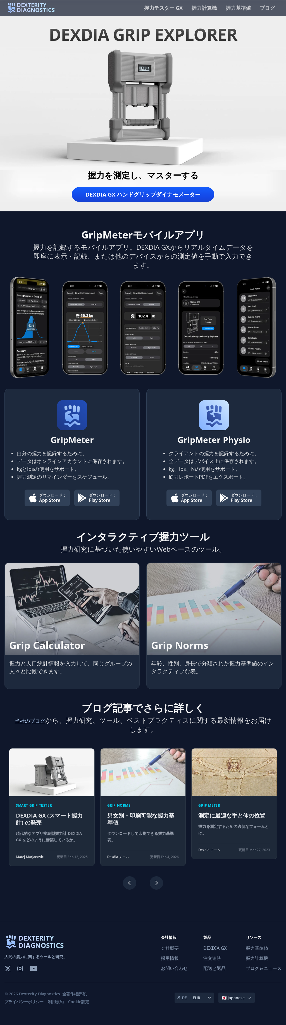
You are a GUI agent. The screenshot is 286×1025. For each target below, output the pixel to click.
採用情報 (170, 965)
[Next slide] (156, 890)
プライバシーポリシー (24, 1008)
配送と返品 (214, 975)
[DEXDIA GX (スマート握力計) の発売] (51, 814)
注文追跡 (212, 965)
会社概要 (170, 955)
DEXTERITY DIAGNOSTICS (41, 948)
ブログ (267, 7)
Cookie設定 (78, 1008)
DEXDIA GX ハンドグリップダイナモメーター (143, 195)
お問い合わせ (174, 975)
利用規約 (56, 1008)
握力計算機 (204, 7)
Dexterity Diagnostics (39, 1000)
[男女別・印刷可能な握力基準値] (143, 814)
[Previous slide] (129, 890)
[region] (143, 814)
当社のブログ (36, 727)
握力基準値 (238, 7)
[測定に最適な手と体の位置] (234, 810)
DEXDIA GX (215, 955)
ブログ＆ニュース (264, 975)
